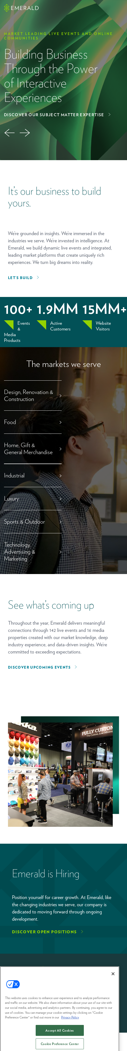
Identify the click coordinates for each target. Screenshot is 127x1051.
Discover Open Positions (44, 932)
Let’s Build (20, 278)
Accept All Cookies (59, 1034)
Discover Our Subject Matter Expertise (54, 114)
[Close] (113, 977)
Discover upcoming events (39, 667)
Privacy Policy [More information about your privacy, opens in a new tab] (70, 1021)
